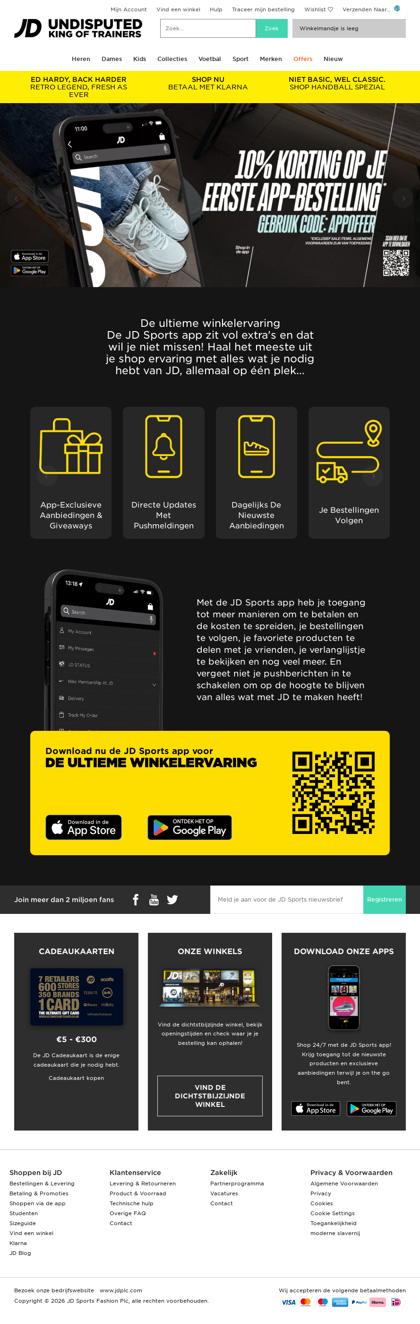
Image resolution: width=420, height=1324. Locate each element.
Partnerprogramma (237, 1183)
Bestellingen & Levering (42, 1183)
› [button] (403, 196)
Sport (240, 58)
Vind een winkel (178, 9)
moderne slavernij (335, 1233)
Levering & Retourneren (143, 1183)
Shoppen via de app (37, 1203)
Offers (302, 58)
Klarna (18, 1243)
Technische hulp (132, 1203)
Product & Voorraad (138, 1193)
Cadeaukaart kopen (76, 1078)
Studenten (23, 1213)
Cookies (321, 1203)
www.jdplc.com (120, 1290)
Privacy (320, 1193)
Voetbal (209, 58)
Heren (81, 58)
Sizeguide (22, 1223)
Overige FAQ (128, 1213)
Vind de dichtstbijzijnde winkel (210, 1096)
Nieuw (333, 58)
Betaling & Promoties (39, 1193)
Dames (112, 58)
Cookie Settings (332, 1213)
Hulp (216, 9)
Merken (271, 58)
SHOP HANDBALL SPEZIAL (337, 83)
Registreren (384, 899)
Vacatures (224, 1193)
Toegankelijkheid (333, 1223)
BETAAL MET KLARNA (208, 83)
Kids (139, 58)
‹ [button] (16, 196)
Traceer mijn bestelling (263, 9)
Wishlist (315, 9)
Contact (121, 1223)
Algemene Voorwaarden (344, 1183)
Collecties (172, 58)
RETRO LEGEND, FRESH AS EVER (79, 87)
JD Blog (20, 1253)
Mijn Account (129, 9)
